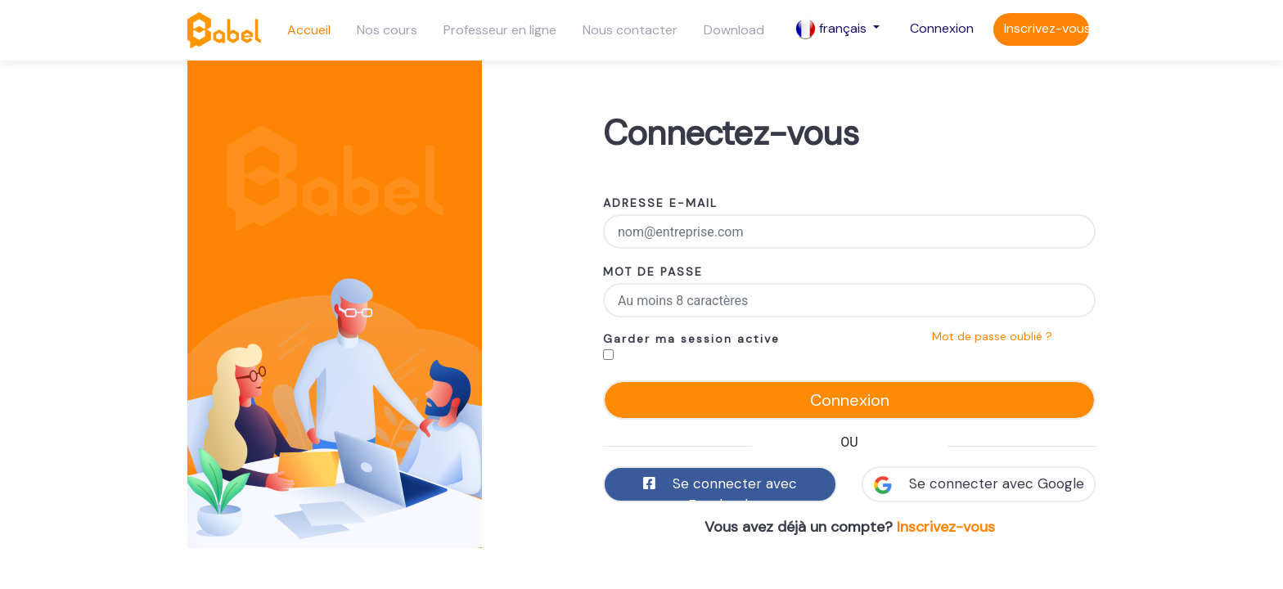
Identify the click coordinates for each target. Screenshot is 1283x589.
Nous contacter (630, 29)
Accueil (309, 29)
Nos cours (387, 29)
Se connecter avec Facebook (720, 488)
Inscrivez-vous (1046, 28)
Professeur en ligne (499, 29)
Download (734, 29)
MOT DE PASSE (653, 271)
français (832, 29)
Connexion (942, 28)
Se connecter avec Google (979, 484)
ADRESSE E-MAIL (660, 203)
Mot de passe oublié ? (992, 336)
